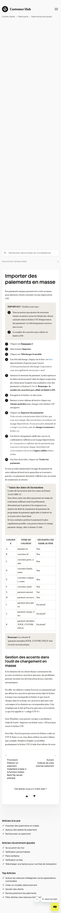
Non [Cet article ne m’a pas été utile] (34, 796)
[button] (30, 261)
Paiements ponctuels (41, 17)
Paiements (23, 17)
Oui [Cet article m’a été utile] (27, 796)
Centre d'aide (8, 17)
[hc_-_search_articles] (30, 253)
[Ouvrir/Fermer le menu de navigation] (56, 9)
